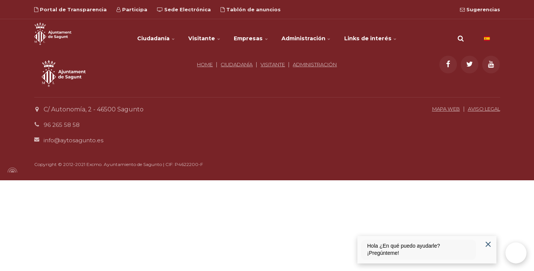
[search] (461, 34)
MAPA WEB (439, 108)
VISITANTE (298, 64)
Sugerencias (480, 9)
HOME (223, 64)
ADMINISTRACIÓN (267, 72)
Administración (314, 33)
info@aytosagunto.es (75, 140)
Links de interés (387, 33)
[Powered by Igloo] (11, 170)
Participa (131, 9)
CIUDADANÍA (258, 64)
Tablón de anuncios (251, 9)
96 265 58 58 (62, 124)
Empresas (251, 33)
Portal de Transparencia (70, 9)
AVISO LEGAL (481, 108)
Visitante (196, 33)
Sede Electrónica (184, 9)
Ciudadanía (140, 33)
